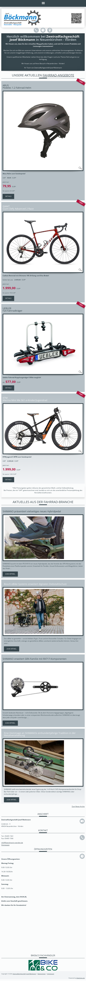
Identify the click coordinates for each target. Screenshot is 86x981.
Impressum (50, 974)
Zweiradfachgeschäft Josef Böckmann (24, 974)
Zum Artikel (10, 574)
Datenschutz (42, 974)
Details (8, 196)
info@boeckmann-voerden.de (12, 842)
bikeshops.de (80, 978)
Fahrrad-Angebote (58, 75)
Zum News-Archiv (78, 806)
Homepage (5, 845)
